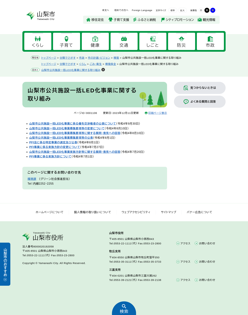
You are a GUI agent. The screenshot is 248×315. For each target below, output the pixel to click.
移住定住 (97, 20)
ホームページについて (50, 212)
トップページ (48, 57)
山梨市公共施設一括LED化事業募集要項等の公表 (61, 137)
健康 (95, 45)
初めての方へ (121, 10)
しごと (152, 45)
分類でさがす (68, 57)
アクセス (186, 243)
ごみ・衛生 (96, 64)
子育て (66, 45)
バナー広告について (199, 212)
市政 (210, 45)
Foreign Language (142, 10)
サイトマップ (168, 212)
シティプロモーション (180, 20)
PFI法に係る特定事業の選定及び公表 (53, 142)
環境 (116, 57)
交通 (124, 45)
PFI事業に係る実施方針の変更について (54, 147)
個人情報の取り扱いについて (92, 212)
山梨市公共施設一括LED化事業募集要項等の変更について (67, 128)
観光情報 (209, 20)
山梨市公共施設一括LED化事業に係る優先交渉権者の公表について (72, 123)
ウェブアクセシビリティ (136, 212)
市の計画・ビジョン (99, 57)
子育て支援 (121, 20)
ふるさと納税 (147, 20)
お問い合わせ (207, 243)
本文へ (105, 10)
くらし (38, 45)
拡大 (182, 10)
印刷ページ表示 (157, 112)
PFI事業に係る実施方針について (50, 156)
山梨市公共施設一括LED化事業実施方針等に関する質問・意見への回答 (74, 151)
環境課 (32, 178)
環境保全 (110, 64)
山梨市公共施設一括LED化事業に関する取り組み (71, 70)
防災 (181, 45)
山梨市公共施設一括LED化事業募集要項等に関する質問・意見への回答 (74, 133)
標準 (172, 10)
